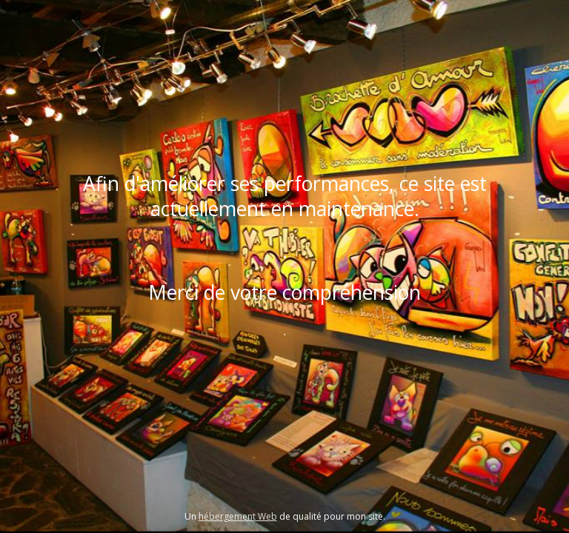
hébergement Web (238, 516)
